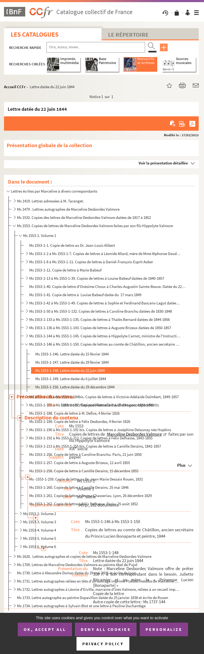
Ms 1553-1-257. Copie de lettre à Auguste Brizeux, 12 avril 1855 (79, 462)
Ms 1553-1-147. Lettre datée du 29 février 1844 (72, 362)
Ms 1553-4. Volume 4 (39, 530)
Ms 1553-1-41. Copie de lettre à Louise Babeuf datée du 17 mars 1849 (85, 294)
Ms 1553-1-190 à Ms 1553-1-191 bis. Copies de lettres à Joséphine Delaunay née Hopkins (100, 429)
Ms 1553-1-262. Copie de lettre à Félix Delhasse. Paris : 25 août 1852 (83, 503)
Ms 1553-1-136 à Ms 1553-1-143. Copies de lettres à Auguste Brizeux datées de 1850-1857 (100, 327)
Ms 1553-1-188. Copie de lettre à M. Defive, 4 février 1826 (74, 413)
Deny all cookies (106, 629)
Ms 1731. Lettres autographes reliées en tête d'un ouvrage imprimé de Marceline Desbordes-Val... (98, 581)
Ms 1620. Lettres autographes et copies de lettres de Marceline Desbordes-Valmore (84, 556)
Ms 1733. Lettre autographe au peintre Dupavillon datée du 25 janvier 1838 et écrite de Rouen (92, 597)
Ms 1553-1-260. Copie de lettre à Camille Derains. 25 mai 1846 (79, 487)
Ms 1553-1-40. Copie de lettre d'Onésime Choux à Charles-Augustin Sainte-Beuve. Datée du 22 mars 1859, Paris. (107, 286)
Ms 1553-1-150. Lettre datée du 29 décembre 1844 (74, 386)
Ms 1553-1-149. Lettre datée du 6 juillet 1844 (70, 378)
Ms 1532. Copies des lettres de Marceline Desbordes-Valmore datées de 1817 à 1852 (84, 217)
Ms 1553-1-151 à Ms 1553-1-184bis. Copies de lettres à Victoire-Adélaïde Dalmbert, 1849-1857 (104, 396)
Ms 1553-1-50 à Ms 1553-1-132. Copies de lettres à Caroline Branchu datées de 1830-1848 (100, 311)
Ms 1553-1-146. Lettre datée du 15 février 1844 (72, 353)
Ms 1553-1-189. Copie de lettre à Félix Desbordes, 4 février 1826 (79, 421)
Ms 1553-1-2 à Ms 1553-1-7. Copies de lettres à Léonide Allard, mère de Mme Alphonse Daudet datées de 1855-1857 (105, 253)
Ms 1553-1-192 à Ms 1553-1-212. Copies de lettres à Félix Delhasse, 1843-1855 (90, 437)
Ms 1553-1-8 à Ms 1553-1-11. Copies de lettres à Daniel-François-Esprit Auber (91, 261)
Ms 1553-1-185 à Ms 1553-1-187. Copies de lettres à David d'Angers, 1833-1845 (91, 404)
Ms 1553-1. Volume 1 (39, 235)
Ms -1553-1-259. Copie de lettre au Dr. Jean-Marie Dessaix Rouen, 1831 (86, 479)
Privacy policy (103, 643)
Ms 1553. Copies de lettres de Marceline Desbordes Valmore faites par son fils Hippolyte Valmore (95, 225)
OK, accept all (45, 629)
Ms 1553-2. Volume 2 (39, 513)
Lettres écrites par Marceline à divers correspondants (54, 191)
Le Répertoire (128, 34)
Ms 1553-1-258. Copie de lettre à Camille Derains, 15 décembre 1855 (83, 470)
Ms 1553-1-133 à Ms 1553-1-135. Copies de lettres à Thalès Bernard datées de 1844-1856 (99, 319)
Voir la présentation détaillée (163, 162)
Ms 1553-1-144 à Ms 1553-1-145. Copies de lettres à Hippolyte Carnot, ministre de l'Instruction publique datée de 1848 (105, 335)
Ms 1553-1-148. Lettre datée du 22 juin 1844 (70, 370)
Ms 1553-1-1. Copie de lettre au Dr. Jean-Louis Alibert (72, 245)
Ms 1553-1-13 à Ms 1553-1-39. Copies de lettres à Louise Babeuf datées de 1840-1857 (96, 278)
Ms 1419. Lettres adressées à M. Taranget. (50, 200)
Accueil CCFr (15, 86)
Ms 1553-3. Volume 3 (39, 521)
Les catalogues (34, 34)
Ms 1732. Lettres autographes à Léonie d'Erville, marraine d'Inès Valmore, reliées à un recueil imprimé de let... (98, 589)
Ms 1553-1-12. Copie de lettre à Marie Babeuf (65, 270)
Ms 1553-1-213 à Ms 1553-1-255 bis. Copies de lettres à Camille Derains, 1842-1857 (95, 446)
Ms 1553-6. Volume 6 (39, 546)
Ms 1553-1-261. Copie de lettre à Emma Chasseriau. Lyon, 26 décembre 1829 (90, 495)
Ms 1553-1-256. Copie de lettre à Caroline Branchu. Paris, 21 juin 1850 (85, 454)
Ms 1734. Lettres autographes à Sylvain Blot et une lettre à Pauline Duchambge (81, 605)
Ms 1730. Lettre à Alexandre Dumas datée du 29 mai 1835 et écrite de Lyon (76, 572)
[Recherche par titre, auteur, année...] (95, 47)
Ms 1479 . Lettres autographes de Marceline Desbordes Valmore (68, 209)
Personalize (164, 629)
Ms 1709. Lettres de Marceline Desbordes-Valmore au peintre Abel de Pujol (77, 564)
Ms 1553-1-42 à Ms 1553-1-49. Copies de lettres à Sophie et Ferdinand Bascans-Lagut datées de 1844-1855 (105, 302)
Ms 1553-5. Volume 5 (39, 538)
